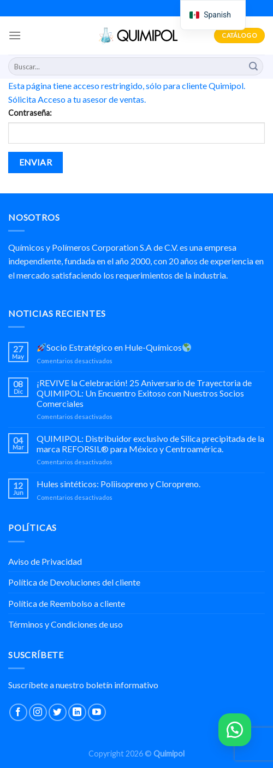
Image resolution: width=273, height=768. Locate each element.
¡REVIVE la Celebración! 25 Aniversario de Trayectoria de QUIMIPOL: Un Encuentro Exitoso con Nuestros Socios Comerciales (144, 393)
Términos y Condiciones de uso (65, 624)
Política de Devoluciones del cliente (74, 582)
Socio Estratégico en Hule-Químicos (114, 347)
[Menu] (14, 35)
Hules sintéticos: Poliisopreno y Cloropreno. (118, 483)
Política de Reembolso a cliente (66, 603)
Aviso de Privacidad (45, 561)
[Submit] (253, 66)
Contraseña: (30, 112)
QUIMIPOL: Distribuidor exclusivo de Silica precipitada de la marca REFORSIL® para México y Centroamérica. (150, 443)
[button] (234, 729)
